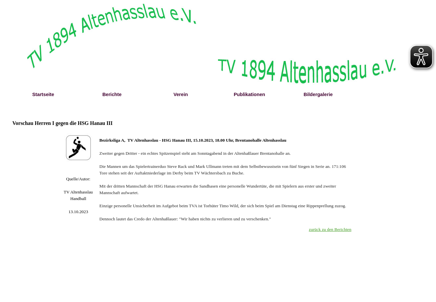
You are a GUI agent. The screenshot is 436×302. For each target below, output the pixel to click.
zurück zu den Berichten (330, 229)
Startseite (43, 94)
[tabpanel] (78, 195)
